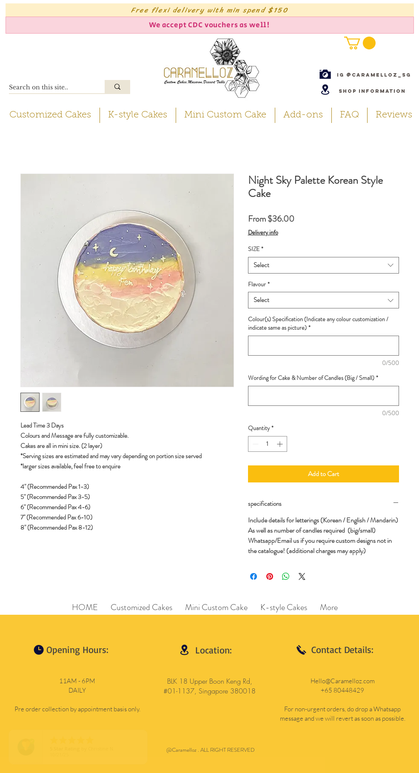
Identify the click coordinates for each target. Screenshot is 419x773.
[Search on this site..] (48, 87)
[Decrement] (254, 443)
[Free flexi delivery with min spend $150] (210, 10)
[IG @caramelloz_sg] (374, 74)
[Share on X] (302, 576)
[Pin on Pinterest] (270, 576)
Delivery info (263, 232)
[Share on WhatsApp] (286, 576)
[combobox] (323, 265)
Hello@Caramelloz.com (343, 681)
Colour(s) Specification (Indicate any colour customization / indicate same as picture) (318, 323)
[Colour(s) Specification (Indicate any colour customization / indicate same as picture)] (323, 345)
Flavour (259, 284)
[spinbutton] (267, 443)
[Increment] (280, 443)
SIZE (255, 249)
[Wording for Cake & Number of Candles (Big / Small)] (323, 396)
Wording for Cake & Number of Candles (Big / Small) (313, 378)
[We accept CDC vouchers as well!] (210, 25)
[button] (360, 43)
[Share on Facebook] (253, 576)
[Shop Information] (372, 91)
